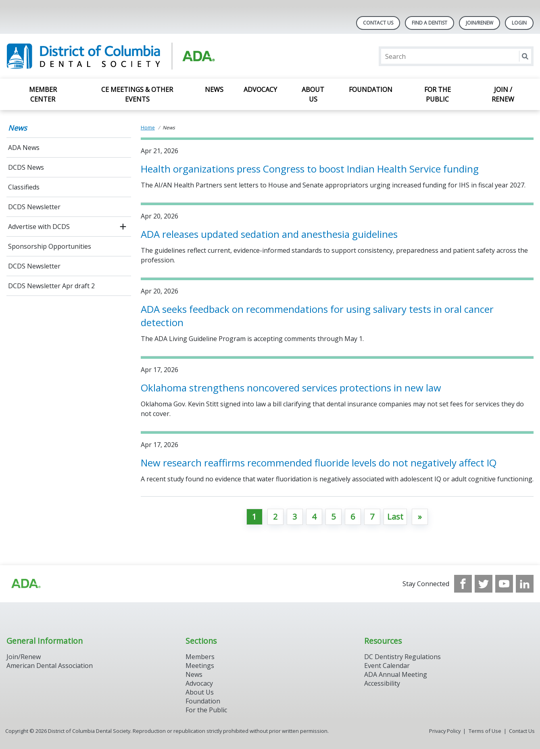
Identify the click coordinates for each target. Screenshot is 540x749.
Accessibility (382, 683)
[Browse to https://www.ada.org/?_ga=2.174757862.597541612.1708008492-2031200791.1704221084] (25, 584)
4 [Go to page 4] (314, 516)
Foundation (370, 89)
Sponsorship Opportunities (49, 246)
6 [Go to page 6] (352, 516)
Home (148, 127)
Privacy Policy (445, 730)
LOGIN (519, 22)
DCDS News (26, 167)
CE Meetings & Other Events (137, 94)
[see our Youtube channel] (504, 584)
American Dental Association (49, 665)
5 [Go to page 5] (333, 516)
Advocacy (260, 89)
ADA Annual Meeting (395, 674)
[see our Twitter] (483, 584)
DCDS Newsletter (34, 206)
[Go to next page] (420, 517)
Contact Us (378, 22)
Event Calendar (387, 665)
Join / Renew (503, 94)
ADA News (24, 147)
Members (200, 656)
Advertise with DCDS (39, 226)
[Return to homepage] (110, 56)
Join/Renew (479, 22)
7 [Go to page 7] (372, 516)
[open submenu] (123, 226)
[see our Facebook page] (463, 584)
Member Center (43, 94)
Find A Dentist (429, 22)
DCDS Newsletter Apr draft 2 (51, 285)
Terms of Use (485, 730)
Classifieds (24, 187)
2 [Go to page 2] (275, 516)
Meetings (200, 665)
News (214, 89)
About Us (313, 94)
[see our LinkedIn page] (525, 584)
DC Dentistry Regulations (402, 656)
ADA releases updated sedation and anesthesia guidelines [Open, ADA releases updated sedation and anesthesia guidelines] (269, 234)
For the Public (437, 94)
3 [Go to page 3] (294, 516)
